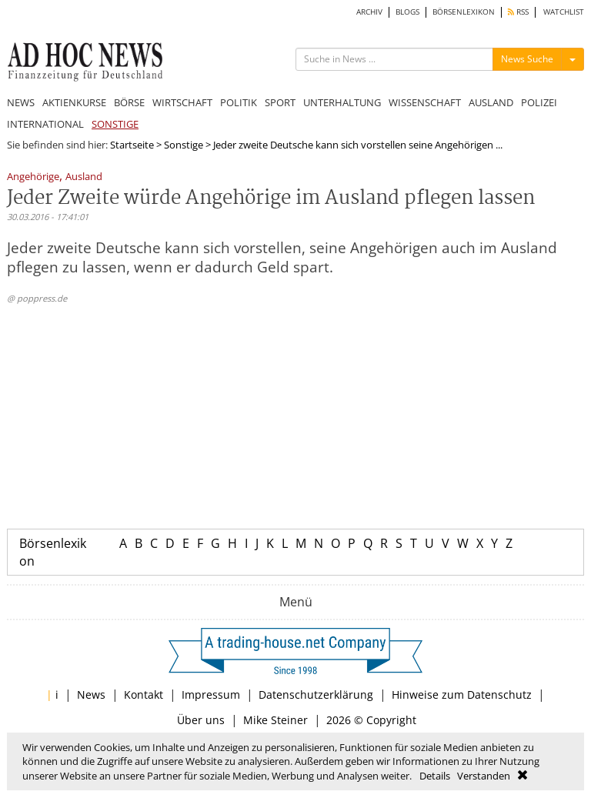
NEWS (21, 102)
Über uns (201, 720)
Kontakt (143, 694)
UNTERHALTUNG (342, 102)
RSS (518, 12)
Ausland (83, 177)
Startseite (132, 145)
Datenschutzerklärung (316, 694)
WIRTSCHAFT (182, 102)
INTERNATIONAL (45, 124)
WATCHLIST (563, 12)
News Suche (527, 58)
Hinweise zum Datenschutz (462, 694)
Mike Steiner (275, 720)
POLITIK (238, 102)
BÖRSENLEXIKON (463, 12)
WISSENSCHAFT (425, 102)
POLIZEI (539, 102)
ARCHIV (369, 12)
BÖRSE (129, 102)
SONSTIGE (115, 124)
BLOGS (407, 12)
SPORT (280, 102)
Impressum (211, 694)
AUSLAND (491, 102)
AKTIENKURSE (74, 102)
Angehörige (33, 177)
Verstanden (483, 776)
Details (434, 776)
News (91, 694)
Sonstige (183, 145)
